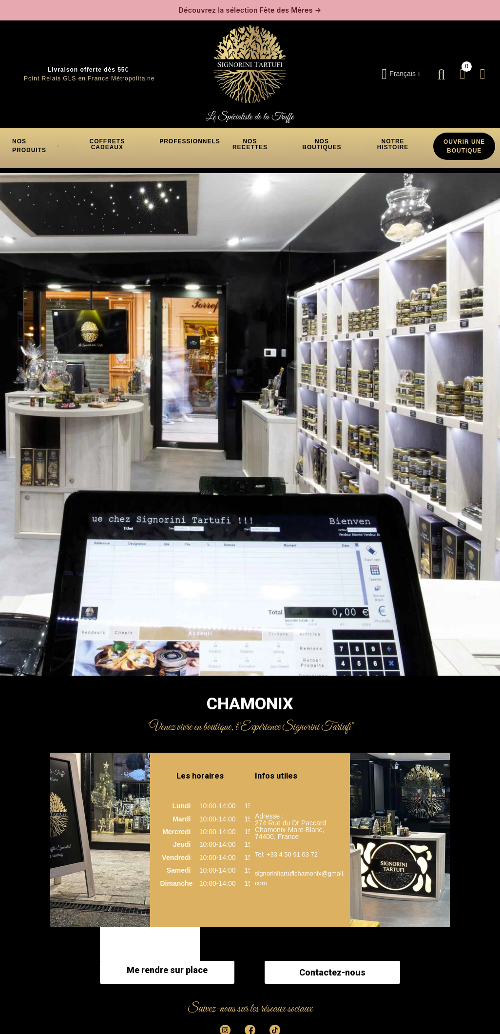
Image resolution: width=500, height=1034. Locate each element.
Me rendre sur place (167, 970)
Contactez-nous (332, 972)
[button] (107, 144)
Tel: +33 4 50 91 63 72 (286, 854)
